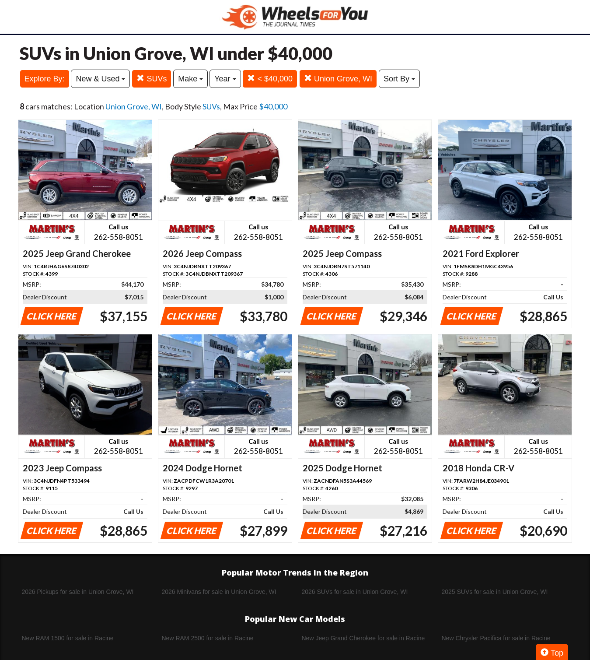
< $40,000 (270, 78)
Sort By (399, 78)
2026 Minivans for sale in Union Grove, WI (219, 591)
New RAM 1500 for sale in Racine (68, 638)
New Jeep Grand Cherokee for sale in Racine (363, 638)
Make (190, 78)
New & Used (100, 78)
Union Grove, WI (338, 78)
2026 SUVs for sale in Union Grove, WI (355, 591)
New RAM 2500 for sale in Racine (208, 638)
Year (225, 78)
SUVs (151, 78)
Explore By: (44, 78)
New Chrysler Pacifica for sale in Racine (496, 638)
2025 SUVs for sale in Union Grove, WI (495, 591)
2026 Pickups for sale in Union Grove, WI (78, 591)
